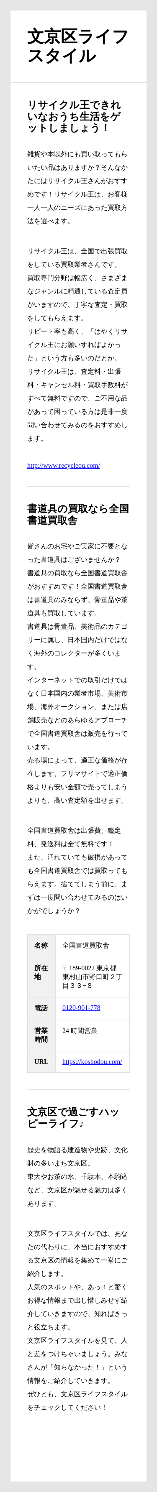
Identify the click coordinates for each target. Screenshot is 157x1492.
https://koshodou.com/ (92, 1061)
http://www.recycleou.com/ (63, 465)
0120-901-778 (81, 1007)
